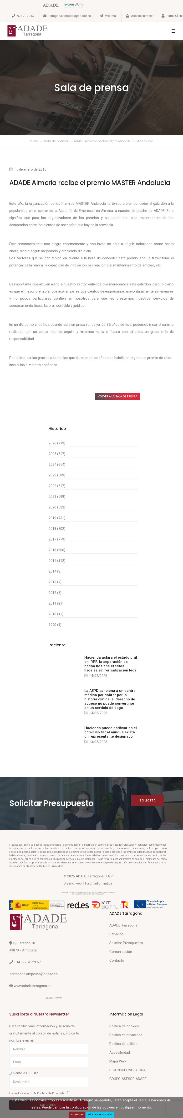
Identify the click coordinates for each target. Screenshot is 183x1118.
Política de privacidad (125, 1035)
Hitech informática (97, 883)
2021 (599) (57, 496)
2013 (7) (55, 582)
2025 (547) (57, 454)
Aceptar (77, 1114)
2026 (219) (57, 443)
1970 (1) (55, 625)
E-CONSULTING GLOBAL (128, 1070)
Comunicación (120, 952)
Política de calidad (123, 1044)
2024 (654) (57, 464)
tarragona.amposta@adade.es (70, 16)
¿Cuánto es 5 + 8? (23, 1073)
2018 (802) (57, 528)
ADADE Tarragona (123, 925)
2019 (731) (57, 518)
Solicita (147, 800)
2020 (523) (57, 507)
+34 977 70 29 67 (27, 962)
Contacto (116, 960)
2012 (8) (55, 593)
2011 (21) (56, 603)
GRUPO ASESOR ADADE (128, 1079)
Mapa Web (117, 1061)
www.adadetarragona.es (32, 986)
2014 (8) (55, 571)
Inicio (34, 141)
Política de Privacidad (52, 1093)
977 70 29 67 (25, 16)
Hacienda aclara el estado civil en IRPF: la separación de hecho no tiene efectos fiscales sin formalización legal (110, 663)
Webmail (111, 16)
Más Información (100, 1114)
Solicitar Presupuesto (126, 943)
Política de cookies (124, 1026)
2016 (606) (57, 550)
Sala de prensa (56, 141)
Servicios (116, 934)
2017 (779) (57, 539)
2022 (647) (57, 486)
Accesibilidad (119, 1052)
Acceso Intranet (142, 16)
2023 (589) (57, 475)
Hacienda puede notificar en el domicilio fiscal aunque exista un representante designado (110, 732)
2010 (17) (56, 614)
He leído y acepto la (39, 1093)
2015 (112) (57, 561)
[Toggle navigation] (173, 31)
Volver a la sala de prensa (117, 396)
